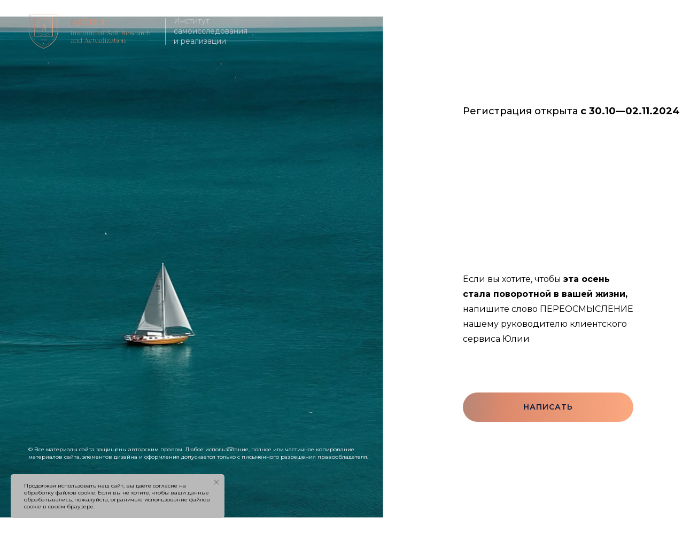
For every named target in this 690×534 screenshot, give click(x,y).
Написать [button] (548, 407)
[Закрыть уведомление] (216, 482)
